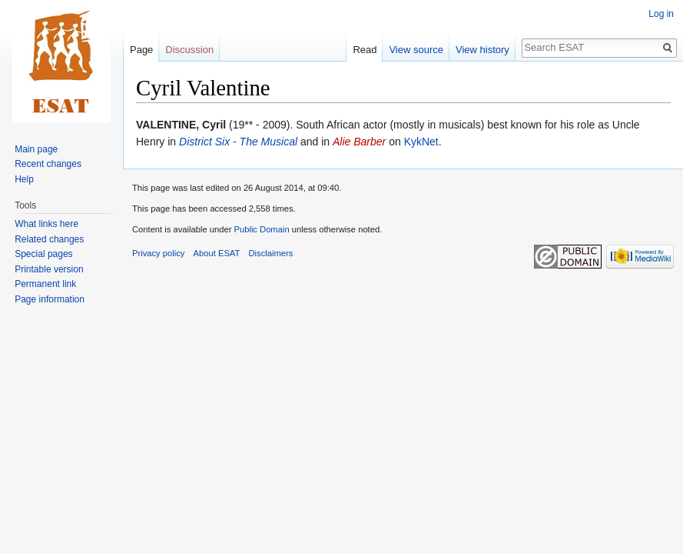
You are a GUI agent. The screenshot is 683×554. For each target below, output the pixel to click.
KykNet (421, 141)
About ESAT (217, 253)
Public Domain (261, 229)
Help (24, 179)
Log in (661, 13)
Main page (36, 149)
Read (364, 49)
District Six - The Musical (238, 141)
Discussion (189, 49)
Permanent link (45, 284)
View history (482, 49)
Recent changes (48, 164)
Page (141, 49)
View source (416, 49)
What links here (46, 224)
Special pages (43, 254)
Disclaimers (271, 253)
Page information (50, 299)
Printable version (49, 269)
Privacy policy (158, 253)
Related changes (49, 239)
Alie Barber (359, 141)
